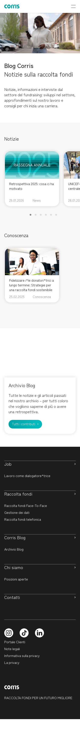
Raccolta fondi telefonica (22, 519)
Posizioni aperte (16, 579)
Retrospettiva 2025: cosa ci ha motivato (31, 186)
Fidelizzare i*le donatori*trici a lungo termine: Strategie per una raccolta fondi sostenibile (31, 285)
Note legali (12, 648)
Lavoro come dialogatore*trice (27, 475)
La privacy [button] (11, 662)
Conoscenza (42, 296)
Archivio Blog (13, 549)
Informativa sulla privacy (22, 655)
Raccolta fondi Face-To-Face (25, 505)
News (37, 200)
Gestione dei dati (16, 512)
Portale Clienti (14, 642)
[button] (30, 215)
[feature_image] (32, 164)
